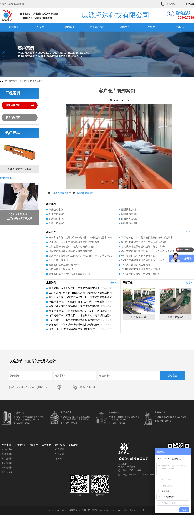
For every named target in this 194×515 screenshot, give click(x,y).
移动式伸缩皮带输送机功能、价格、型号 (143, 246)
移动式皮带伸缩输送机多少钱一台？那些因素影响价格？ (151, 251)
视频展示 (33, 444)
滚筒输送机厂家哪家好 (61, 269)
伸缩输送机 (7, 454)
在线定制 (74, 444)
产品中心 (41, 27)
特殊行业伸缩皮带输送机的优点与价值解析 (144, 242)
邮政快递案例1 (129, 223)
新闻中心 (125, 27)
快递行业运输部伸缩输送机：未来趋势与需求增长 (75, 306)
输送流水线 (7, 472)
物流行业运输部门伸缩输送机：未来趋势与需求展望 (76, 301)
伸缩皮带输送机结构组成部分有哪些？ (141, 274)
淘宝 (79, 495)
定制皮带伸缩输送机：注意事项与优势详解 (72, 246)
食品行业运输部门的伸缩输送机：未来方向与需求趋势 (78, 311)
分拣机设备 (7, 449)
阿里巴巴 (100, 495)
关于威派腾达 (97, 27)
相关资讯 (59, 458)
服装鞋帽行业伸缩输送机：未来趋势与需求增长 (74, 288)
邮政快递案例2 (56, 223)
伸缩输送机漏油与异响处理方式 (138, 255)
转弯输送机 (7, 467)
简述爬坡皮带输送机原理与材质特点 (140, 269)
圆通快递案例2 (85, 193)
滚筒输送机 (7, 463)
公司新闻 (59, 449)
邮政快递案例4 (56, 209)
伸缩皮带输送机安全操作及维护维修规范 (70, 251)
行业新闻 (59, 454)
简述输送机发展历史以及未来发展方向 (69, 274)
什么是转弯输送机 (58, 260)
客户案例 (69, 27)
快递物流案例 (36, 81)
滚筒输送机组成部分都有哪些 (64, 264)
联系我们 (180, 27)
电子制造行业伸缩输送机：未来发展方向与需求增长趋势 (79, 315)
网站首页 (14, 27)
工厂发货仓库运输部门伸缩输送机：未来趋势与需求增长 (79, 292)
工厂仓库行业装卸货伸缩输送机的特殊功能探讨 (146, 237)
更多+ (189, 232)
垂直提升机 (7, 458)
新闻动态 (60, 444)
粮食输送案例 (13, 117)
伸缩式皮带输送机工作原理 (135, 264)
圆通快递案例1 (60, 193)
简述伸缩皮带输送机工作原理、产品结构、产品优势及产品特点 (83, 255)
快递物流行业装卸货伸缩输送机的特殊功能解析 (74, 242)
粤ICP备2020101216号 (134, 510)
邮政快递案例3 (129, 218)
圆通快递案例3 (56, 214)
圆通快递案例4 (129, 209)
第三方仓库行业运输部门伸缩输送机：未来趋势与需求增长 (80, 237)
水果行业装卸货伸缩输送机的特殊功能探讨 (72, 329)
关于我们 (20, 444)
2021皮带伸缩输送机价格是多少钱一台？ (143, 260)
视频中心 (152, 27)
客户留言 (190, 4)
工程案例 (47, 444)
